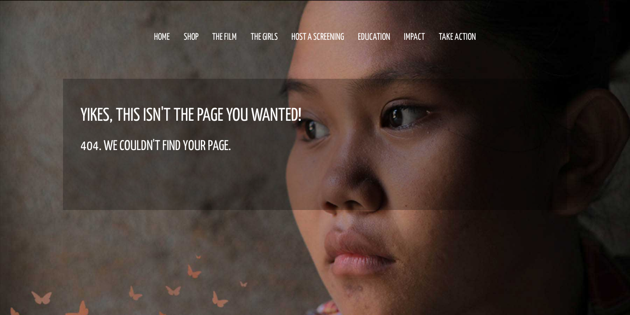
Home (162, 37)
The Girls (264, 37)
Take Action (457, 37)
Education (374, 37)
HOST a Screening (317, 37)
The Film (224, 37)
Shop (191, 37)
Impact (414, 37)
